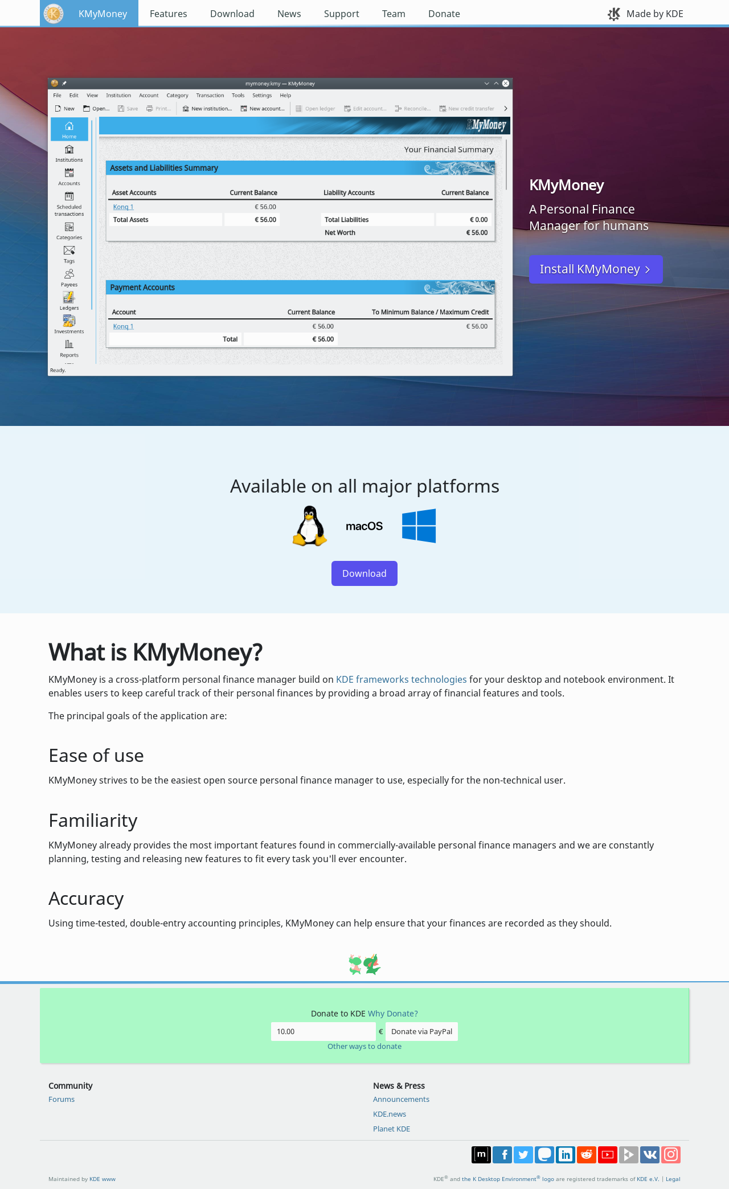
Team (394, 13)
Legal (673, 1179)
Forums (61, 1099)
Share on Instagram (671, 1154)
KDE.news (389, 1114)
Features (168, 13)
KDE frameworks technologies (401, 679)
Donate (444, 13)
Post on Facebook (502, 1154)
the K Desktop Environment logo (508, 1179)
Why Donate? (393, 1013)
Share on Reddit (586, 1154)
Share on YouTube (607, 1154)
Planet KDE (391, 1129)
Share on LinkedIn (565, 1154)
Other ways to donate (364, 1046)
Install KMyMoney (590, 269)
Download (232, 13)
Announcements (401, 1099)
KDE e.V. (648, 1179)
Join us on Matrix (481, 1154)
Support (341, 13)
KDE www (102, 1179)
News (289, 13)
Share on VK (650, 1154)
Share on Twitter (523, 1154)
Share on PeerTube (628, 1154)
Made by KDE (654, 13)
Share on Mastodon (544, 1154)
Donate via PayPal (421, 1031)
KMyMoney (103, 13)
